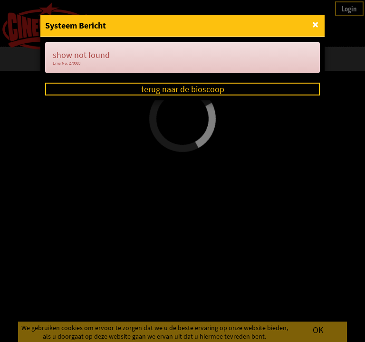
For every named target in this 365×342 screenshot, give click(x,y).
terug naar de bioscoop (182, 89)
